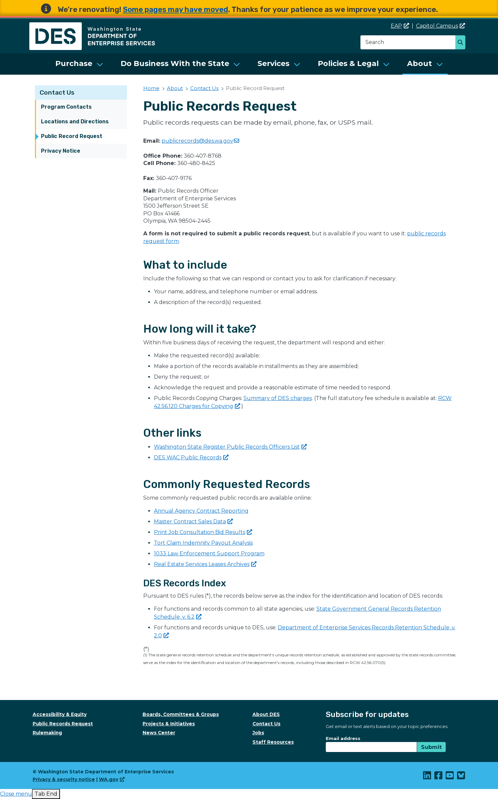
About (419, 63)
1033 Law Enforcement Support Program (209, 553)
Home (151, 88)
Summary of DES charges (278, 398)
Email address (343, 738)
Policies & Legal (348, 63)
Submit (431, 747)
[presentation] (16, 794)
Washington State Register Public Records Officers (230, 447)
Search (462, 43)
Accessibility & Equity (60, 714)
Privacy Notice (60, 151)
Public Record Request (71, 136)
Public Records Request (63, 723)
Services (273, 63)
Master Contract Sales (193, 521)
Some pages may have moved (175, 9)
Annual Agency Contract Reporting (201, 511)
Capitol (440, 26)
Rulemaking (47, 732)
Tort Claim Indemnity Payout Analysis (203, 543)
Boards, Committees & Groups (181, 714)
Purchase (73, 63)
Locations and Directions (75, 121)
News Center (159, 732)
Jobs (258, 732)
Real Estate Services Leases (205, 564)
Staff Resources (273, 742)
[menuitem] (79, 64)
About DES (266, 714)
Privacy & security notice (64, 779)
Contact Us (57, 92)
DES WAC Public (191, 457)
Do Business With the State (175, 63)
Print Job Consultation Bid (203, 532)
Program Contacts (66, 107)
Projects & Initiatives (169, 723)
